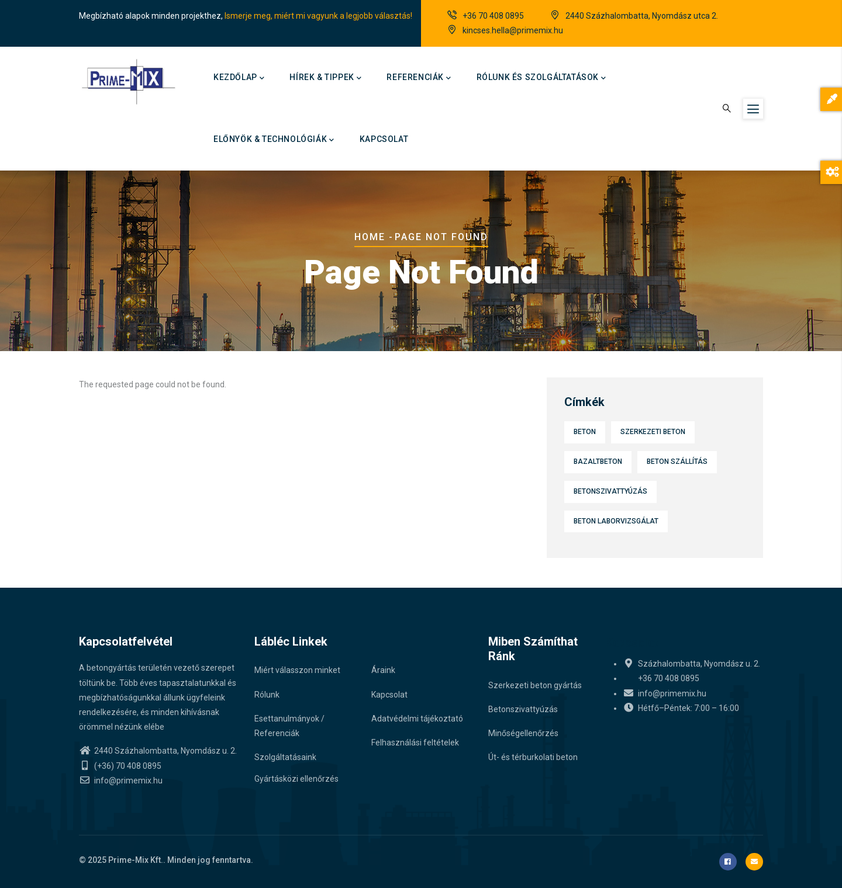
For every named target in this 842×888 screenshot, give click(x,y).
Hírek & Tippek (325, 78)
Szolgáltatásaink (285, 757)
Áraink (383, 670)
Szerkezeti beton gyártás (535, 685)
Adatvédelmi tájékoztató (417, 718)
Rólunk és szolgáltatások (541, 78)
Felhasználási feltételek (415, 742)
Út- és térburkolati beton (533, 757)
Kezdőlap (238, 78)
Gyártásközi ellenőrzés (296, 778)
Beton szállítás (677, 461)
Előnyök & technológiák (273, 140)
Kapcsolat (384, 139)
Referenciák (419, 78)
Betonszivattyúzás (610, 491)
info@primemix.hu (121, 780)
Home (369, 236)
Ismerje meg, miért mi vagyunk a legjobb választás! (318, 15)
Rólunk (266, 694)
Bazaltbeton (598, 461)
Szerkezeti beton (652, 432)
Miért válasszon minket (297, 670)
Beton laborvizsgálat (616, 521)
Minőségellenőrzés (523, 733)
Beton (585, 432)
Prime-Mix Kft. (135, 860)
